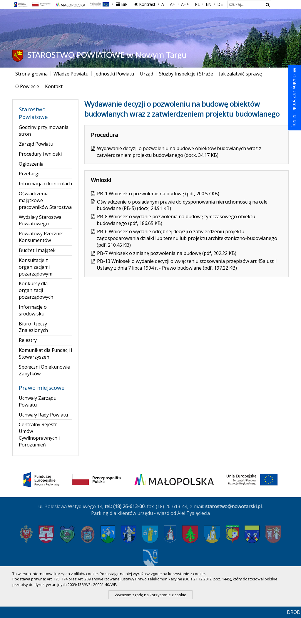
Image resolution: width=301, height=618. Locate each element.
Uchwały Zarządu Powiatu (37, 401)
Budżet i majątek (37, 250)
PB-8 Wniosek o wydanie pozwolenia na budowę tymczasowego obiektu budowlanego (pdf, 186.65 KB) (176, 219)
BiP (123, 3)
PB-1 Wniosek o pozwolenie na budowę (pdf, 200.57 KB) (158, 193)
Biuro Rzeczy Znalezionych (33, 327)
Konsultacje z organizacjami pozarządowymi (36, 267)
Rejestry (28, 340)
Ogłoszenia (31, 164)
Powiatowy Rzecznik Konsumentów (41, 236)
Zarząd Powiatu (36, 144)
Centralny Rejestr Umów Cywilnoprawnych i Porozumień (39, 434)
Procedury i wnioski (40, 154)
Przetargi (29, 173)
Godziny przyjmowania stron (43, 130)
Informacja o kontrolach (45, 183)
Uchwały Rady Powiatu (43, 415)
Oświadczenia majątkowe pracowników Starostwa (45, 200)
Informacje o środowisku (33, 310)
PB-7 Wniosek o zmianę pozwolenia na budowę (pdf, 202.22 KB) (166, 253)
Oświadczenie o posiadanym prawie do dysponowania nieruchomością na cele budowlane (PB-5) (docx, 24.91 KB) (182, 205)
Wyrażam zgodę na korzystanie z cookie (150, 594)
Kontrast (144, 4)
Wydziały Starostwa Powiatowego (40, 220)
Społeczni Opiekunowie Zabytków (44, 370)
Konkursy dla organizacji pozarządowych (36, 290)
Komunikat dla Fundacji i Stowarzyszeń (45, 353)
